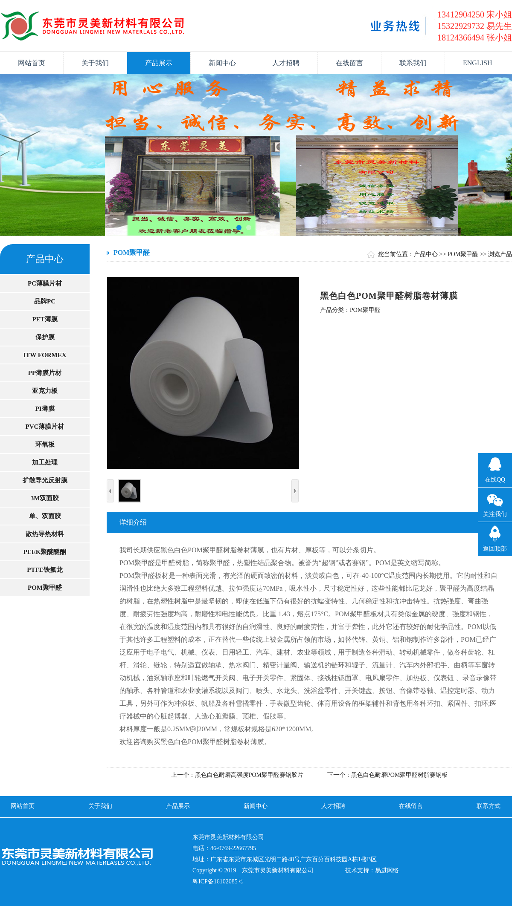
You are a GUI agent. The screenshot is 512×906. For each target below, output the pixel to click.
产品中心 (426, 254)
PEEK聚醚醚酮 (45, 551)
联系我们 (413, 62)
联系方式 (488, 806)
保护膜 (45, 337)
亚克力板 (45, 390)
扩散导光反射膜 (45, 480)
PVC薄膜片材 (45, 426)
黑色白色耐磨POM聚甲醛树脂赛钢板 (399, 775)
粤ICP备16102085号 (218, 881)
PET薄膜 (44, 319)
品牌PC (44, 301)
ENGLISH (477, 62)
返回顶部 (495, 548)
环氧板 (45, 444)
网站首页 (31, 62)
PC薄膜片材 (45, 283)
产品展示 (158, 62)
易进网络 (387, 870)
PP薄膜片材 (44, 372)
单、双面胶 (45, 516)
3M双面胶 (45, 498)
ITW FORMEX (45, 355)
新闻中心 (222, 62)
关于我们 (95, 62)
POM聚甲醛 (45, 587)
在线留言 (349, 62)
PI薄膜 (45, 408)
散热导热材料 (45, 534)
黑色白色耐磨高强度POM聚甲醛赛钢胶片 (249, 775)
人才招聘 (286, 62)
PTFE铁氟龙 (44, 569)
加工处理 (45, 462)
